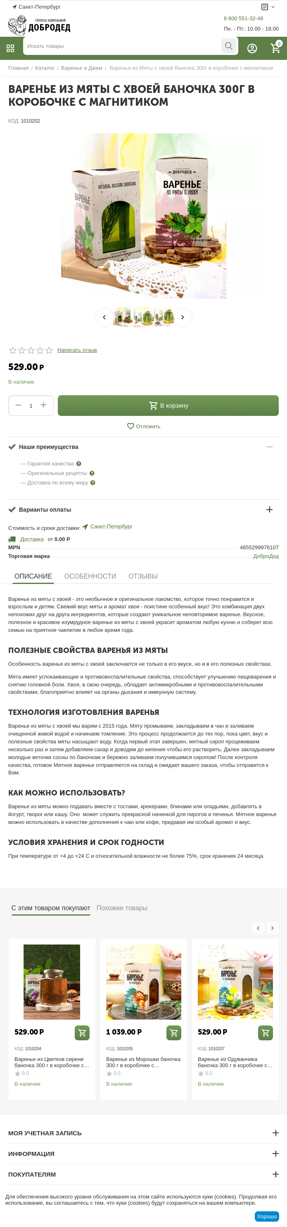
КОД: (13, 121)
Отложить (143, 426)
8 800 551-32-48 (243, 18)
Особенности (90, 576)
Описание (33, 576)
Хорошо (267, 1216)
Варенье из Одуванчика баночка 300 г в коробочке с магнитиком (232, 1062)
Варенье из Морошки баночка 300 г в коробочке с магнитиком (143, 1062)
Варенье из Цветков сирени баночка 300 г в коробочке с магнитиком (49, 1062)
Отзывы (143, 576)
